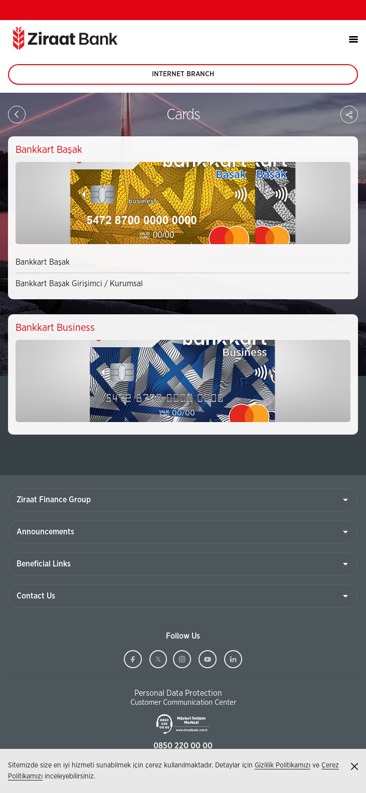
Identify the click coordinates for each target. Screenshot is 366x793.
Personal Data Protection (178, 693)
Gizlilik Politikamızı (282, 765)
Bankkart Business (55, 328)
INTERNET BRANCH (183, 78)
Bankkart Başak (43, 262)
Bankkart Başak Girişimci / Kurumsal (79, 284)
